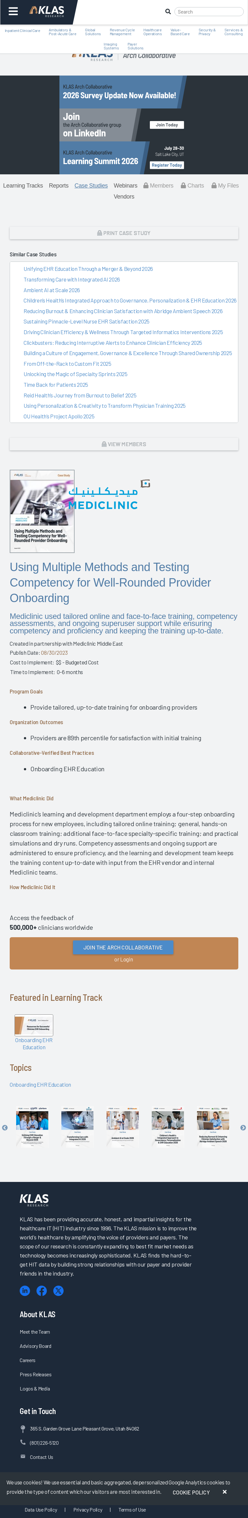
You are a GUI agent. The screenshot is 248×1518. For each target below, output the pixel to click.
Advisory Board (35, 1346)
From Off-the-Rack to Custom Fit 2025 (67, 363)
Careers (28, 1360)
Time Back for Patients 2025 (56, 384)
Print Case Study (123, 233)
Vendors (124, 196)
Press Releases (35, 1374)
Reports (58, 185)
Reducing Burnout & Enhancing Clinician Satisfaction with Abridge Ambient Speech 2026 (123, 311)
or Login (123, 959)
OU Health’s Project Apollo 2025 (59, 416)
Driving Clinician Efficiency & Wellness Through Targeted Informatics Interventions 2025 (123, 332)
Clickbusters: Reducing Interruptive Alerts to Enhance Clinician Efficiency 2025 (113, 342)
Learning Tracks (23, 185)
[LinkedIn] (25, 1291)
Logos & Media (35, 1388)
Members (158, 185)
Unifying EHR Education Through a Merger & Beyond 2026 (88, 268)
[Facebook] (41, 1291)
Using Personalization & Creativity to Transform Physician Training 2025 (105, 405)
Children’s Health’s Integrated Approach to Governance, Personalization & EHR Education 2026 (130, 300)
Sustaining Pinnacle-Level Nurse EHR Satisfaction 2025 (87, 321)
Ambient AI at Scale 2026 (52, 290)
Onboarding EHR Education (40, 1084)
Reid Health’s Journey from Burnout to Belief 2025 (80, 395)
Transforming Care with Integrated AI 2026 (72, 279)
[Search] (209, 11)
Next (243, 1128)
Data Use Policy (41, 1509)
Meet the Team (35, 1331)
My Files (225, 185)
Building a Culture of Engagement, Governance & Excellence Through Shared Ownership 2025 (128, 353)
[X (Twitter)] (58, 1291)
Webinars (125, 185)
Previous (5, 1128)
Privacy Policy (87, 1509)
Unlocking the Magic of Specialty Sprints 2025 (76, 374)
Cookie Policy (191, 1492)
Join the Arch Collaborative (123, 947)
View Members (124, 444)
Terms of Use (132, 1509)
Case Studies (91, 185)
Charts (192, 185)
